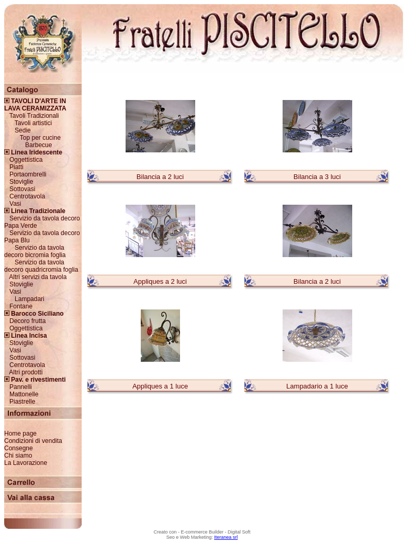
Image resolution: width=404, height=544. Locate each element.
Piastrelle (22, 401)
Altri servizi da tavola (37, 277)
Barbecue (38, 145)
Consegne (18, 448)
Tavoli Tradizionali (34, 115)
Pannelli (20, 387)
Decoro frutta (27, 321)
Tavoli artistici (33, 123)
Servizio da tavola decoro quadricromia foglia (41, 266)
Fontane (20, 306)
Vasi (15, 203)
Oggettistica (25, 159)
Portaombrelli (28, 174)
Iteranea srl (226, 537)
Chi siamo (18, 455)
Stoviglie (21, 181)
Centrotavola (27, 196)
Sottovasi (22, 189)
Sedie (23, 130)
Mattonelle (23, 394)
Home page (20, 433)
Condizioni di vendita (33, 441)
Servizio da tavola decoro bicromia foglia (34, 251)
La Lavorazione (25, 463)
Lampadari (29, 299)
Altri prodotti (25, 372)
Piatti (16, 167)
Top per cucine (40, 137)
